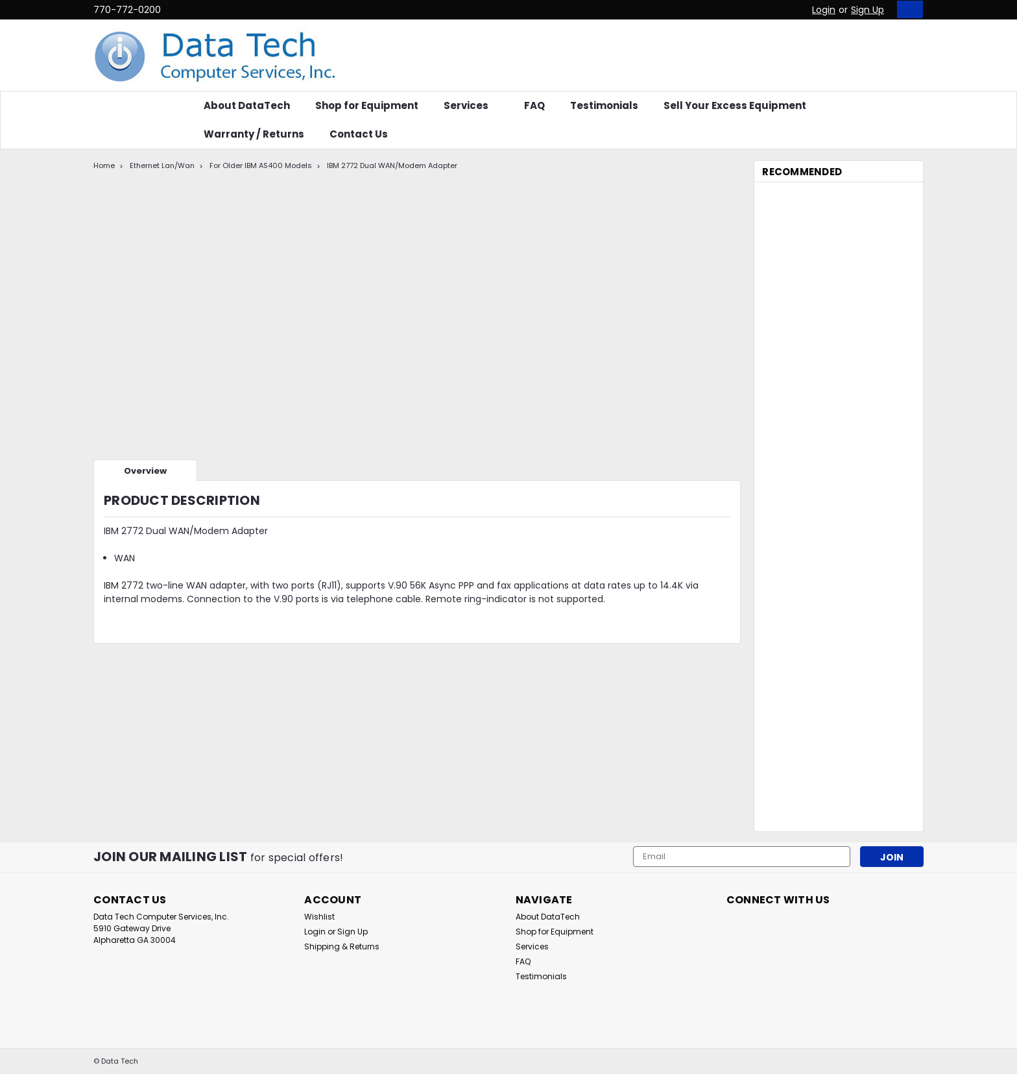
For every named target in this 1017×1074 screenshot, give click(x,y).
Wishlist (319, 916)
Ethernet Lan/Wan (162, 165)
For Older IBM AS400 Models (260, 165)
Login (823, 9)
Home (104, 165)
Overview (145, 471)
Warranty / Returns (254, 134)
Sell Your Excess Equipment (735, 105)
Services (471, 105)
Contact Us (358, 134)
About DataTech (247, 105)
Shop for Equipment (366, 105)
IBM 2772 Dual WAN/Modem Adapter (392, 165)
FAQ (534, 105)
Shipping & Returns (341, 946)
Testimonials (604, 105)
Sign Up (867, 9)
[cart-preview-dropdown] (907, 9)
